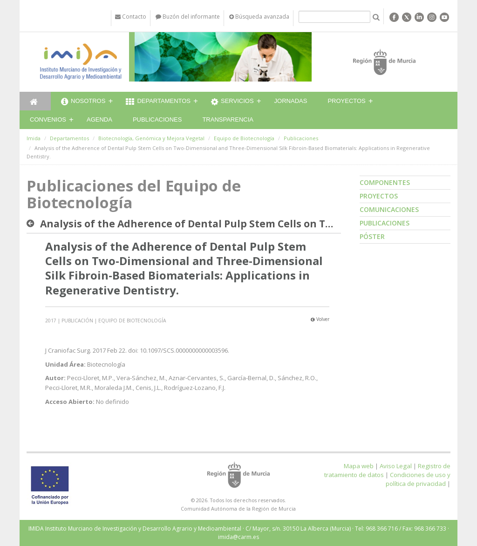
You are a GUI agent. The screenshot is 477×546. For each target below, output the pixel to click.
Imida (34, 138)
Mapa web (359, 466)
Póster (372, 236)
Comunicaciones (389, 209)
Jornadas (290, 100)
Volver (320, 319)
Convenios (48, 119)
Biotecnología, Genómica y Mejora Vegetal (151, 138)
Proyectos (346, 100)
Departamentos (158, 102)
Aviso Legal (396, 466)
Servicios (232, 102)
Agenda (99, 119)
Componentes (385, 182)
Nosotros (83, 102)
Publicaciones (157, 119)
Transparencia (227, 119)
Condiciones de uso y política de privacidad (418, 479)
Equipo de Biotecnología (244, 138)
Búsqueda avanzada (259, 16)
